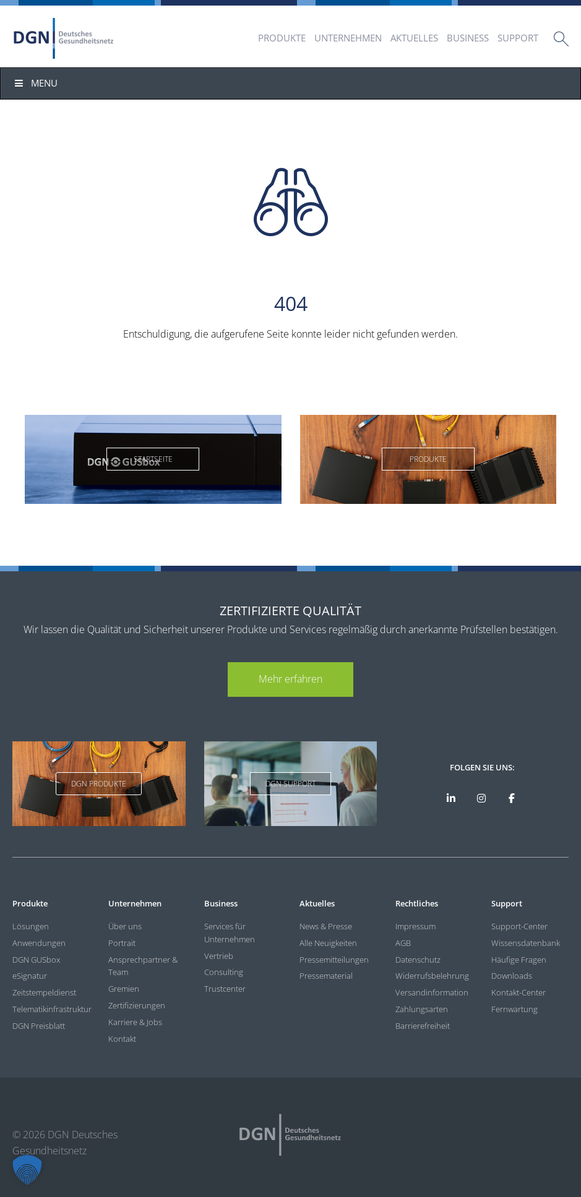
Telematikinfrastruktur (51, 1009)
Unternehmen (348, 38)
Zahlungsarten (421, 1009)
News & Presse (325, 926)
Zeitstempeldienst (44, 992)
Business (468, 38)
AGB (403, 942)
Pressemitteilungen (334, 959)
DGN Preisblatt (38, 1025)
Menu (35, 83)
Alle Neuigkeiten (328, 942)
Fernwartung (514, 1009)
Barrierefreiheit (422, 1025)
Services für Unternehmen (229, 933)
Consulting (223, 972)
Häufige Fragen (518, 959)
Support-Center (519, 926)
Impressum (415, 926)
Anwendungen (39, 942)
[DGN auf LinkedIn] (451, 798)
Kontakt (122, 1038)
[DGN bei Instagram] (481, 798)
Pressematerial (326, 975)
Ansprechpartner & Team (143, 966)
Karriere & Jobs (135, 1022)
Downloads (511, 975)
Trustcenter (225, 988)
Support (517, 38)
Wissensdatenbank (525, 942)
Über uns (125, 926)
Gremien (123, 988)
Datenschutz (418, 959)
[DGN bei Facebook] (512, 798)
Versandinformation (431, 992)
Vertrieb (218, 955)
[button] (27, 1170)
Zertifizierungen (136, 1005)
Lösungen (30, 926)
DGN (63, 38)
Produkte (282, 38)
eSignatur (29, 975)
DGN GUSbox (36, 959)
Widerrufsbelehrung (432, 975)
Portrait (122, 942)
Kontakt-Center (518, 992)
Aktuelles (414, 38)
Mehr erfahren (290, 679)
